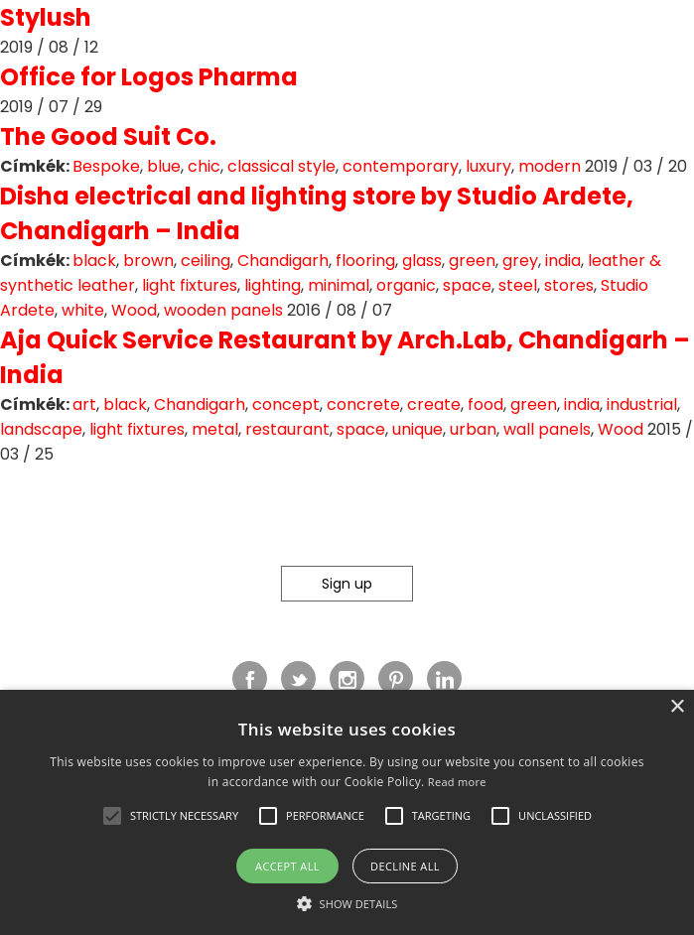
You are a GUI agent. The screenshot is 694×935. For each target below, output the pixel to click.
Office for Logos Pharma (149, 77)
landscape (41, 429)
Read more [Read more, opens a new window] (457, 781)
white (83, 310)
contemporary (401, 166)
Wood (134, 310)
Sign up (347, 584)
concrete (363, 404)
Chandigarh (283, 260)
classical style (281, 166)
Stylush (45, 17)
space (467, 285)
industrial (642, 404)
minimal (338, 285)
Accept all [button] (287, 866)
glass (422, 260)
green (472, 260)
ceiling (205, 260)
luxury (488, 166)
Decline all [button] (405, 866)
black (94, 260)
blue (164, 166)
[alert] (347, 812)
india (563, 260)
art (84, 404)
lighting (272, 285)
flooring (365, 260)
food (485, 404)
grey (520, 260)
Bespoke (106, 166)
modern (549, 166)
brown (148, 260)
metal (215, 429)
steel (517, 285)
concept (286, 404)
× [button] (676, 707)
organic (406, 285)
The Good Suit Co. (108, 136)
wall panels (547, 429)
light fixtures (189, 285)
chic (204, 166)
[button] (112, 816)
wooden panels (223, 310)
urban (473, 429)
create (434, 404)
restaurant (287, 429)
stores (569, 285)
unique (417, 429)
